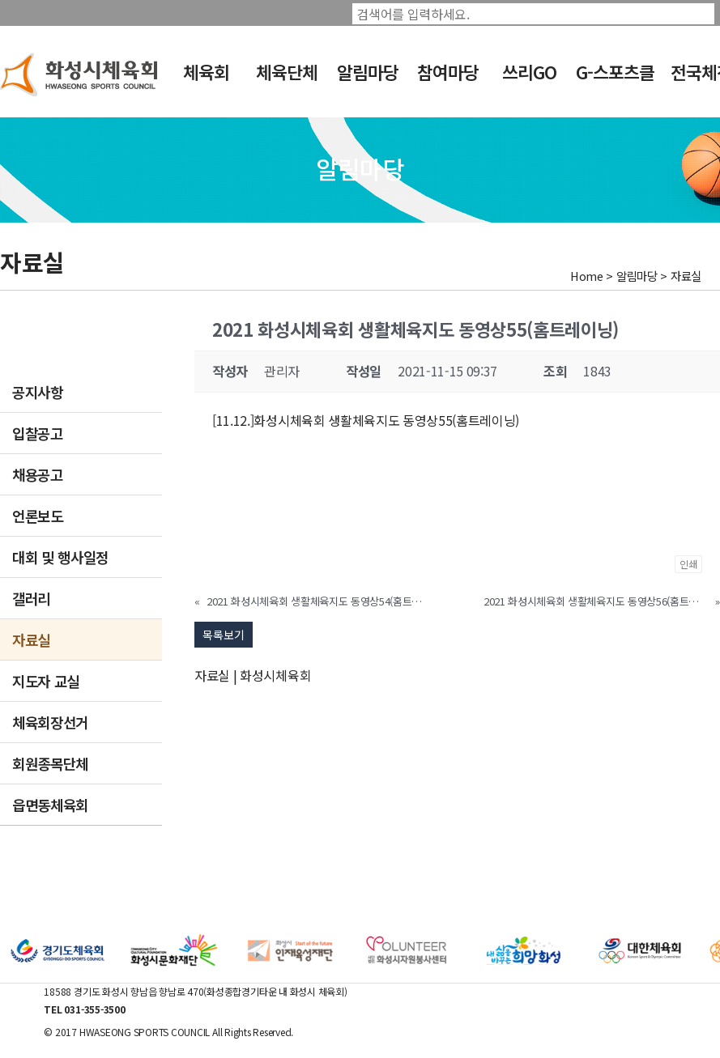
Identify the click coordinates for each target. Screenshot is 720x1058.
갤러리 (31, 598)
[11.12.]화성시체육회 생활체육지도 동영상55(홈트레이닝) (365, 420)
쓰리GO (529, 71)
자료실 (31, 639)
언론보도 (37, 515)
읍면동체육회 (50, 804)
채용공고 (37, 474)
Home (586, 275)
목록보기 (223, 635)
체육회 (206, 71)
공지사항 (37, 391)
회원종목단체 (50, 763)
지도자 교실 (45, 680)
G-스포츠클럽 (615, 82)
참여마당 (448, 71)
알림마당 (367, 71)
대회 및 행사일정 (60, 556)
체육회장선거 (50, 722)
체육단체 (286, 71)
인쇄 (688, 564)
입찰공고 (37, 433)
